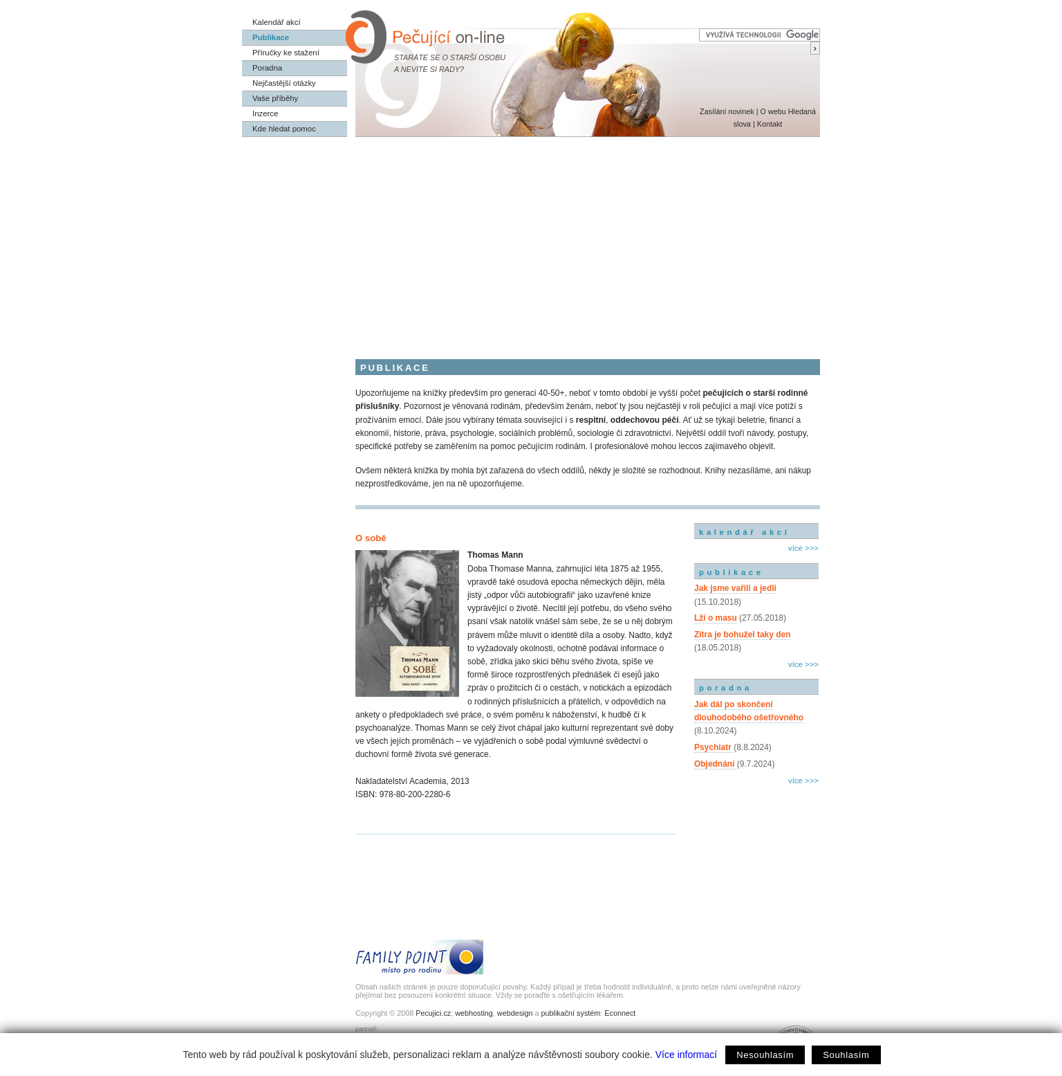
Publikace (270, 37)
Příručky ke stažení (285, 52)
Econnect (619, 1013)
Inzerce (265, 113)
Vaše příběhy (275, 98)
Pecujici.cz (433, 1013)
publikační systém (570, 1013)
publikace (731, 572)
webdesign (515, 1013)
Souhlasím (846, 1055)
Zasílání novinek (727, 111)
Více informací (686, 1054)
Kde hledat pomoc (284, 129)
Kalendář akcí (276, 22)
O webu (772, 111)
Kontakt (770, 124)
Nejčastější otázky (284, 83)
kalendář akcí (744, 532)
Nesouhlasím (765, 1055)
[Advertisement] (531, 241)
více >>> (803, 548)
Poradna (267, 68)
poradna (725, 688)
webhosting (474, 1013)
